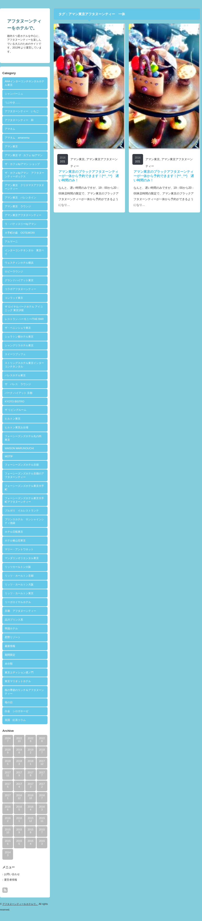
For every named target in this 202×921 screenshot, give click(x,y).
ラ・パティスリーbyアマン (20, 223)
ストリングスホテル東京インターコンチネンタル (24, 365)
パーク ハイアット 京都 (18, 392)
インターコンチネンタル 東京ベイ (24, 252)
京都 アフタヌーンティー (20, 610)
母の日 (9, 702)
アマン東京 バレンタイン (20, 197)
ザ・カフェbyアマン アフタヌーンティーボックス (24, 174)
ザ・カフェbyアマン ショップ (22, 164)
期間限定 (10, 654)
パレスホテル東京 (15, 375)
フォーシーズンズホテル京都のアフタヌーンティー (24, 475)
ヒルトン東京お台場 (16, 427)
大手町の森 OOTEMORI (20, 232)
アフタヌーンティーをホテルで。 (20, 904)
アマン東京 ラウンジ (18, 206)
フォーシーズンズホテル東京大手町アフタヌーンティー (24, 500)
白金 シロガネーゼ (16, 711)
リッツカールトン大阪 (18, 566)
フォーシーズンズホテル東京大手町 (24, 487)
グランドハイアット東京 (19, 280)
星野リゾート (12, 637)
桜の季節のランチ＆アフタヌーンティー (24, 692)
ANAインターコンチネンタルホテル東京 (24, 83)
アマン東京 (11, 146)
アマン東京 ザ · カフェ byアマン (24, 155)
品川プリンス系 (14, 619)
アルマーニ (11, 241)
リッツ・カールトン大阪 (19, 584)
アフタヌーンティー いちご (22, 111)
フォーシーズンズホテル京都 (22, 464)
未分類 (9, 663)
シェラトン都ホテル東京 (19, 336)
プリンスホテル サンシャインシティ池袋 (24, 521)
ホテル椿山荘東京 (15, 540)
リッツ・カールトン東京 (19, 593)
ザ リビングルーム (15, 409)
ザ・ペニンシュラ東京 (18, 327)
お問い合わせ (12, 874)
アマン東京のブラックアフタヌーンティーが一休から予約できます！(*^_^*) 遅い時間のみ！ (88, 176)
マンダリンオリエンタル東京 (22, 558)
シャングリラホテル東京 (19, 345)
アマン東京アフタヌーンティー (23, 215)
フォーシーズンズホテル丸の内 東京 (24, 438)
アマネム (10, 128)
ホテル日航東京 (14, 531)
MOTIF (9, 456)
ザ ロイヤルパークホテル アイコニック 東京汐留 (24, 308)
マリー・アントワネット (19, 549)
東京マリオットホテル (18, 681)
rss (5, 890)
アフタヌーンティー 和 (19, 120)
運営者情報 (10, 879)
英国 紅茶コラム (15, 719)
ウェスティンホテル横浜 (19, 262)
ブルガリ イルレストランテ (22, 510)
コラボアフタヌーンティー (20, 289)
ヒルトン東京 (12, 418)
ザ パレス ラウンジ (18, 384)
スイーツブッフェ (15, 354)
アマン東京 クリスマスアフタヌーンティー (24, 187)
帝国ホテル (11, 628)
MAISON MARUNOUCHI (19, 448)
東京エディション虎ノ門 (19, 672)
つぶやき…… (12, 102)
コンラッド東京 (14, 297)
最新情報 (10, 646)
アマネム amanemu (17, 137)
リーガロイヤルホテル (18, 602)
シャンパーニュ (14, 93)
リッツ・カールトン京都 (19, 575)
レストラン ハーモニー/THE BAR (24, 319)
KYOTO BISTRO (14, 401)
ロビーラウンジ (14, 271)
